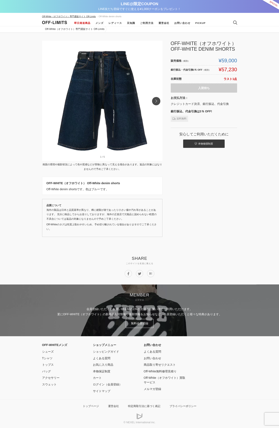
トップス (48, 364)
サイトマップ (101, 391)
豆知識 (131, 23)
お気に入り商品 (103, 364)
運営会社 (163, 23)
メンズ (99, 23)
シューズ (48, 351)
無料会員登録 (139, 323)
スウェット (49, 384)
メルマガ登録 (152, 389)
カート (97, 377)
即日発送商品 (82, 23)
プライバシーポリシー (182, 406)
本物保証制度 (101, 371)
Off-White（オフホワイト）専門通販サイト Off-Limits (69, 16)
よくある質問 (101, 358)
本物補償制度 (204, 143)
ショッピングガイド (106, 351)
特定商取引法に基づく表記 (144, 406)
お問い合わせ (182, 23)
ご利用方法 (147, 23)
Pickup (200, 23)
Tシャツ (47, 358)
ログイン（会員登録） (107, 384)
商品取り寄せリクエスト (160, 364)
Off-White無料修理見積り (160, 371)
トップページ (91, 406)
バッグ (46, 371)
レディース (115, 23)
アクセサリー (51, 377)
